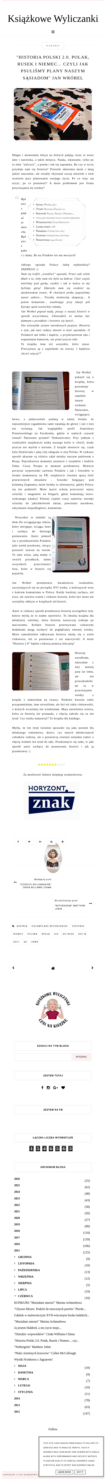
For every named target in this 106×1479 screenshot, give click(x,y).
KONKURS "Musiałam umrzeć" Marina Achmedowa (48, 1302)
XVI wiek (68, 934)
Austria (22, 926)
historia (78, 926)
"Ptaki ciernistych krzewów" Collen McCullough (45, 1353)
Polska (32, 934)
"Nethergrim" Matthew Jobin (32, 1347)
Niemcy (18, 934)
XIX (56, 934)
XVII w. (82, 934)
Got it (80, 1472)
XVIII (16, 942)
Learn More (64, 1472)
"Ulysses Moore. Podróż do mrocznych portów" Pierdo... (50, 1309)
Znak (34, 942)
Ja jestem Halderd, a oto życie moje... (37, 1327)
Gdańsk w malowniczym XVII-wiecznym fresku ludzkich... (51, 1315)
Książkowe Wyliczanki (53, 18)
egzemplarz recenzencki (50, 926)
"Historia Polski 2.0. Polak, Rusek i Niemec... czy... (46, 1340)
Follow (53, 1429)
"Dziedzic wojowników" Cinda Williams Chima (44, 1334)
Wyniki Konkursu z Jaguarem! (33, 1359)
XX (25, 942)
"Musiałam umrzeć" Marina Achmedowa (40, 1321)
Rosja (46, 934)
